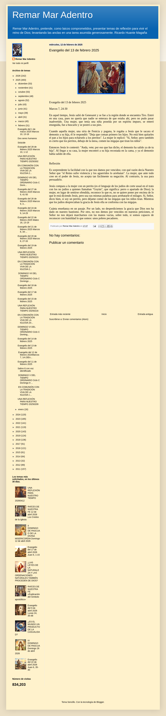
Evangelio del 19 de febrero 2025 (27, 246)
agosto (21, 100)
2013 (18, 461)
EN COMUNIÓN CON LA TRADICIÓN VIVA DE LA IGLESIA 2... (28, 169)
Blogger (100, 702)
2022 (18, 423)
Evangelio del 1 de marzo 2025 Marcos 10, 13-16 (28, 132)
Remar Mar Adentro (52, 15)
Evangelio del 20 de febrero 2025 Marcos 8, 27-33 (29, 239)
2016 (18, 448)
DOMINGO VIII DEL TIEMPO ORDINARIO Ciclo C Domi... (29, 181)
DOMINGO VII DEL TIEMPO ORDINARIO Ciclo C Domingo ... (29, 277)
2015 (18, 452)
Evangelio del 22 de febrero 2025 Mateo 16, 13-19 (28, 220)
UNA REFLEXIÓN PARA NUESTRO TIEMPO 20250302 (28, 159)
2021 (18, 427)
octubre (22, 92)
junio (20, 109)
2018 (18, 440)
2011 (18, 469)
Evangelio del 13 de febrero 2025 (27, 346)
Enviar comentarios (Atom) (75, 319)
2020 (18, 431)
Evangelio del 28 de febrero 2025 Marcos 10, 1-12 (29, 149)
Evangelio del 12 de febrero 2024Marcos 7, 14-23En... (28, 355)
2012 (18, 465)
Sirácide (22, 142)
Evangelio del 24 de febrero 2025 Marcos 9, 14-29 (29, 210)
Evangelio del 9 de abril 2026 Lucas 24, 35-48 (32, 610)
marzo (21, 121)
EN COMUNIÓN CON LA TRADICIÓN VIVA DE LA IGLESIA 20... (28, 319)
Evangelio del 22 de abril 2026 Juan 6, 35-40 (33, 664)
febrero (22, 125)
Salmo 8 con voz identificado (26, 369)
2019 (18, 435)
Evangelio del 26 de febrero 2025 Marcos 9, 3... (29, 201)
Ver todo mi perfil (20, 63)
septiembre (23, 96)
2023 (18, 419)
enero (21, 409)
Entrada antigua (145, 314)
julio (20, 104)
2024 (18, 414)
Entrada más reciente (60, 314)
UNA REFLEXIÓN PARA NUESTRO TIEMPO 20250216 (28, 308)
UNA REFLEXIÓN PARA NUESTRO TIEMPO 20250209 (28, 401)
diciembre (23, 83)
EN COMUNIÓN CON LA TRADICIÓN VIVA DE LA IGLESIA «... (28, 391)
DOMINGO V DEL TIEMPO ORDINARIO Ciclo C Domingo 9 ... (29, 379)
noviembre (23, 88)
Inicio (104, 314)
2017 (18, 444)
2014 (18, 456)
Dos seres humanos (27, 138)
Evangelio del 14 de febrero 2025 (27, 340)
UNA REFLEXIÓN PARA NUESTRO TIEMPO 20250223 (28, 255)
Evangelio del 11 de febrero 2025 (27, 363)
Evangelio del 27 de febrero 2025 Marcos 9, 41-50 (29, 192)
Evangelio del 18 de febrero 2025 (27, 286)
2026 (18, 76)
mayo (21, 113)
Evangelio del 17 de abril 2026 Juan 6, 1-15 (34, 551)
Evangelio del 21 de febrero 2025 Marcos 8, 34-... (29, 229)
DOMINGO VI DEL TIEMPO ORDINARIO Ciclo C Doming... (29, 331)
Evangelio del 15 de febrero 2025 (27, 300)
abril (20, 117)
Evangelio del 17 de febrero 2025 (27, 293)
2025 (18, 80)
